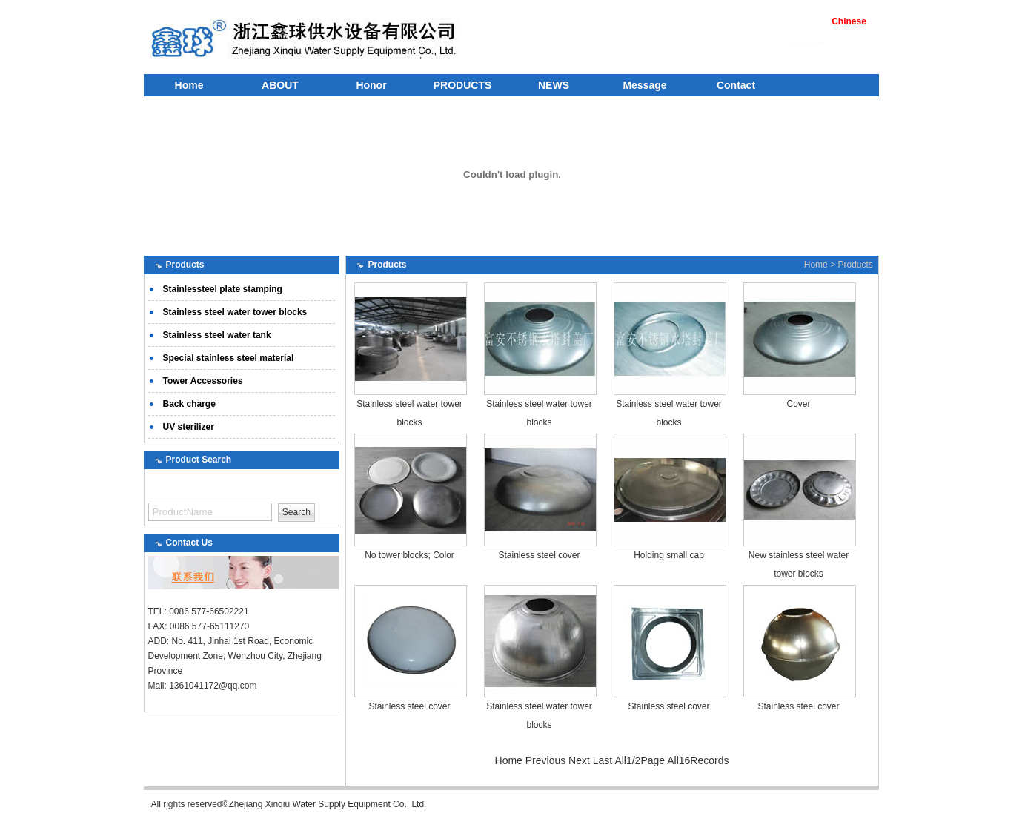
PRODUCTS (463, 85)
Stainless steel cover (539, 555)
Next (579, 760)
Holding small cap (669, 555)
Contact (736, 85)
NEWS (553, 85)
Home (189, 85)
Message (644, 85)
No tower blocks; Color (409, 555)
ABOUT (280, 85)
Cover (798, 404)
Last (602, 760)
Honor (371, 85)
